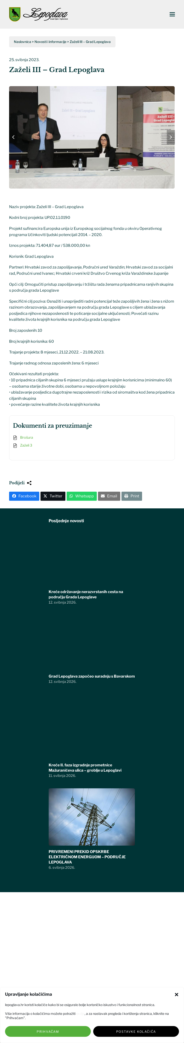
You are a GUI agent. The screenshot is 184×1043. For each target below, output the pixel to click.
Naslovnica (22, 42)
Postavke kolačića (136, 1031)
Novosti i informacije (50, 42)
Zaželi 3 (26, 445)
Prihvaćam (48, 1031)
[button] (176, 994)
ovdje (80, 1013)
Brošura (26, 437)
